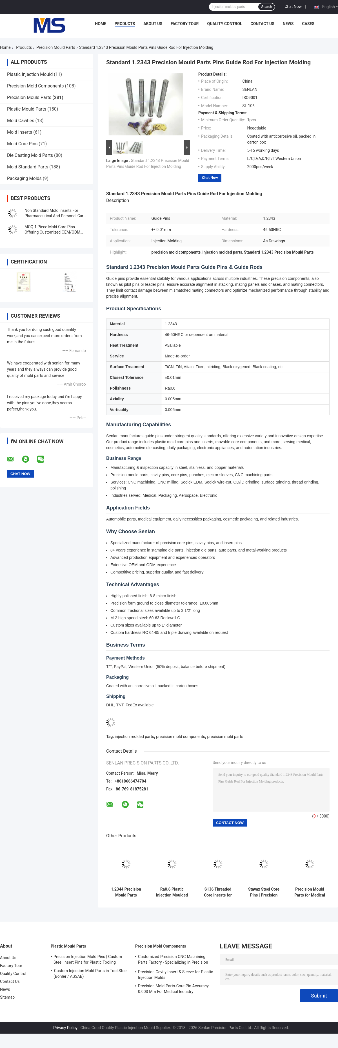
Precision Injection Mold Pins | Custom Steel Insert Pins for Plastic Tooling (88, 959)
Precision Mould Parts (55, 47)
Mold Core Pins (22, 143)
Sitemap (7, 997)
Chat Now (293, 6)
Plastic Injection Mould (30, 74)
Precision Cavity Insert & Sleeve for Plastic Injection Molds (175, 975)
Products (125, 23)
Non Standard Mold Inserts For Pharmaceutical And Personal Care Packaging (55, 215)
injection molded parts (134, 736)
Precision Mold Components (35, 86)
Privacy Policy (65, 1027)
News (288, 23)
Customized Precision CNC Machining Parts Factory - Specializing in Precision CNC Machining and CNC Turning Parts (173, 960)
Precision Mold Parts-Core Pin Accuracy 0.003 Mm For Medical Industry (173, 989)
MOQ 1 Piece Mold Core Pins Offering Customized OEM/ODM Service (52, 232)
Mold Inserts (19, 132)
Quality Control (224, 23)
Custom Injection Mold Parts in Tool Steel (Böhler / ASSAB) (91, 973)
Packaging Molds (24, 178)
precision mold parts (225, 736)
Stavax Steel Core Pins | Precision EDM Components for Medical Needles (264, 892)
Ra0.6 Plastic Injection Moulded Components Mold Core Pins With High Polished (172, 892)
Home (100, 23)
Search (266, 7)
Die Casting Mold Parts (30, 155)
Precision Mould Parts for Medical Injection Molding (309, 892)
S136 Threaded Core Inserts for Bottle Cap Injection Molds (218, 892)
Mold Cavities (20, 120)
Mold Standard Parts (27, 167)
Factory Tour (185, 23)
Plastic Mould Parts (26, 109)
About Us (152, 23)
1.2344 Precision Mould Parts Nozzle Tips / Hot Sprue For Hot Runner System (126, 892)
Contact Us (262, 23)
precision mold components (180, 736)
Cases (308, 23)
